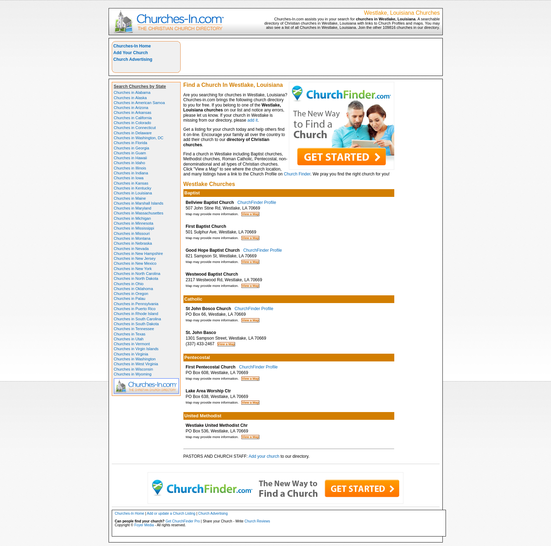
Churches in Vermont (132, 344)
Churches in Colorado (132, 123)
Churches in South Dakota (136, 324)
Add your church (264, 456)
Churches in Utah (129, 339)
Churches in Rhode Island (136, 313)
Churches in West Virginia (136, 364)
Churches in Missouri (132, 233)
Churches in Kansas (131, 183)
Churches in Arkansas (132, 112)
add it (252, 120)
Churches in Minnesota (134, 223)
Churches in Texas (129, 334)
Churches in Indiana (131, 173)
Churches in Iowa (129, 178)
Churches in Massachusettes (138, 213)
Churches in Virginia (131, 354)
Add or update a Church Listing (171, 513)
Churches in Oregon (131, 293)
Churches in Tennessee (134, 329)
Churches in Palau (129, 298)
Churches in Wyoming (133, 374)
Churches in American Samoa (139, 103)
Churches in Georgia (131, 148)
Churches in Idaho (129, 163)
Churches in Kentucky (132, 188)
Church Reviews (257, 521)
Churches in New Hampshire (138, 253)
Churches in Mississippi (134, 228)
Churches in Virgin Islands (136, 349)
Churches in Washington (135, 359)
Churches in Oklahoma (133, 289)
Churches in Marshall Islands (138, 203)
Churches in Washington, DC (138, 138)
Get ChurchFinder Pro (183, 521)
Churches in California (133, 118)
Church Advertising (133, 59)
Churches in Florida (130, 143)
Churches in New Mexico (135, 263)
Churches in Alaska (130, 98)
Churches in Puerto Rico (135, 309)
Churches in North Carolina (137, 273)
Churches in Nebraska (133, 243)
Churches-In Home (132, 46)
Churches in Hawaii (130, 158)
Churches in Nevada (131, 248)
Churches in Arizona (131, 107)
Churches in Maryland (132, 208)
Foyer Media (144, 525)
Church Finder (297, 174)
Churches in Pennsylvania (136, 304)
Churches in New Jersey (135, 258)
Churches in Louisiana (133, 193)
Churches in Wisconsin (133, 369)
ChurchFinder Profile (257, 202)
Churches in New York (133, 268)
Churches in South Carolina (137, 319)
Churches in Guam (130, 153)
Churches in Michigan (132, 218)
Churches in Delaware (133, 133)
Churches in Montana (132, 238)
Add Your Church (131, 52)
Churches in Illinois (130, 168)
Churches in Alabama (132, 92)
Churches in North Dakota (136, 278)
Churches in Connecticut (135, 128)
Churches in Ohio (129, 284)
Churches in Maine (130, 198)
